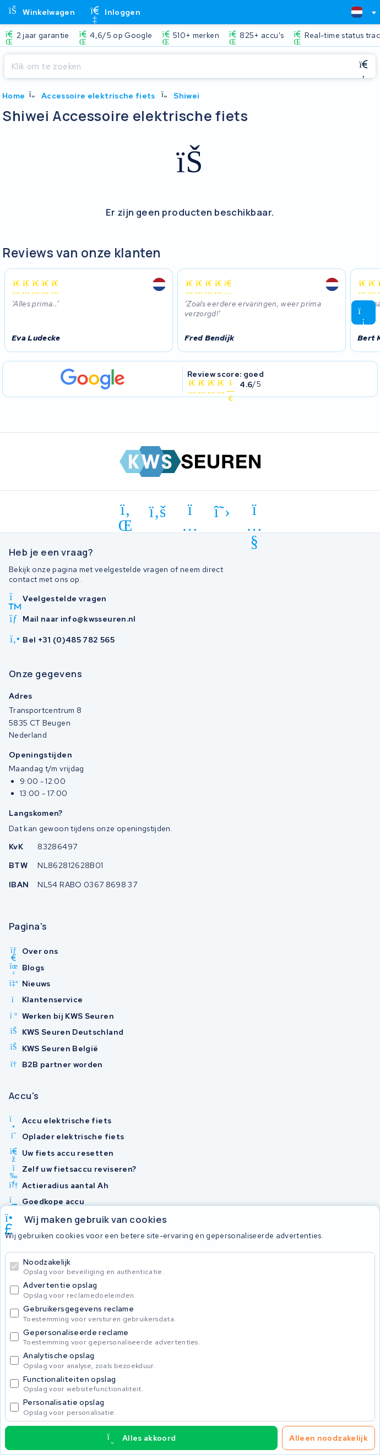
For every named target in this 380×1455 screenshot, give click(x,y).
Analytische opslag (196, 1360)
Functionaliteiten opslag (196, 1383)
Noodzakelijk (196, 1266)
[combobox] (359, 12)
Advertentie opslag (196, 1289)
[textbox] (356, 12)
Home (13, 96)
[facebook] (158, 511)
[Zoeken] (177, 66)
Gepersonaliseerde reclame (196, 1337)
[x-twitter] (222, 511)
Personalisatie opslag (196, 1406)
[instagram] (190, 511)
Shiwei (186, 96)
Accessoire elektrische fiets (98, 96)
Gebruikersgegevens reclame (196, 1313)
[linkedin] (126, 511)
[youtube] (254, 511)
